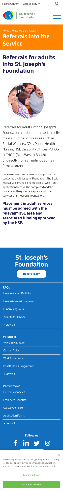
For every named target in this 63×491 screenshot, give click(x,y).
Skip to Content (10, 4)
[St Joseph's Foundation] (19, 15)
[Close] (59, 454)
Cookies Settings (31, 475)
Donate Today (31, 274)
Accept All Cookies (31, 484)
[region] (31, 470)
